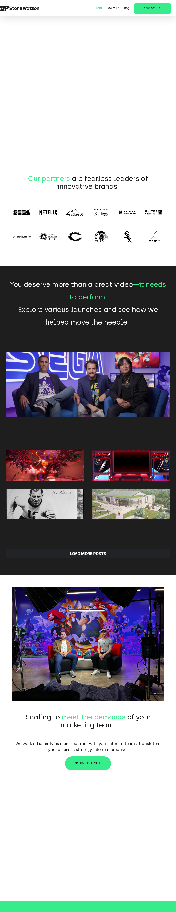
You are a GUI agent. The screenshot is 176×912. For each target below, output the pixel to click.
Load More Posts (88, 553)
